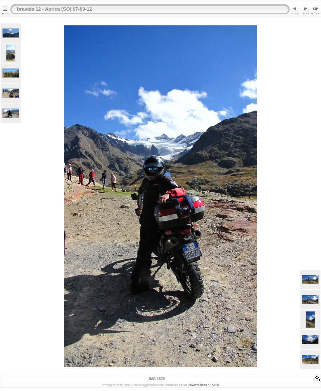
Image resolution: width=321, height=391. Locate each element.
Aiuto (215, 385)
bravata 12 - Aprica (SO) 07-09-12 (54, 9)
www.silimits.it (199, 385)
